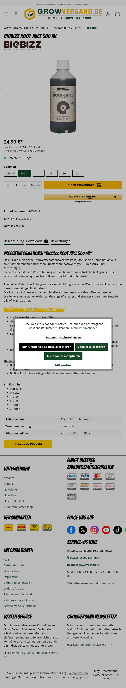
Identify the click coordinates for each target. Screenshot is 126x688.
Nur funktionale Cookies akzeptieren (46, 347)
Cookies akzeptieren (91, 347)
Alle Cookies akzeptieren (63, 356)
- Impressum (63, 364)
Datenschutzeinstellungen (63, 337)
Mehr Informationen (84, 328)
